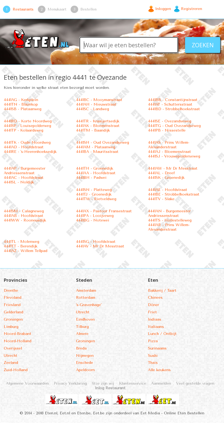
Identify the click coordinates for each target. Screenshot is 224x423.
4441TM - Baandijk (93, 130)
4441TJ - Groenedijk (93, 194)
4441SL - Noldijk (19, 182)
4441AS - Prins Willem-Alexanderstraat (168, 144)
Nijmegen (85, 355)
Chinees (155, 297)
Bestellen (88, 9)
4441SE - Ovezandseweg (169, 121)
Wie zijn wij (103, 383)
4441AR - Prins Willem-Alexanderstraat (169, 227)
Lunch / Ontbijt (162, 333)
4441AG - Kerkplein (21, 100)
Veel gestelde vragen (195, 383)
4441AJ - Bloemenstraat (169, 151)
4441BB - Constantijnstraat (172, 100)
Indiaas (154, 319)
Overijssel (13, 348)
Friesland (12, 305)
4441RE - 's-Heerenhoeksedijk (30, 151)
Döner (153, 305)
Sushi (153, 355)
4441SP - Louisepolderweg (27, 125)
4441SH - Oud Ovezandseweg (102, 142)
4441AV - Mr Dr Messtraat (100, 246)
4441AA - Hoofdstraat (96, 173)
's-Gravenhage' (88, 305)
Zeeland (11, 362)
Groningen (13, 319)
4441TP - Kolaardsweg (23, 130)
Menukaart (57, 9)
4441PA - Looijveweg (95, 215)
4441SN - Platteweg (94, 189)
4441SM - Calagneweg (24, 211)
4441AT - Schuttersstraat (170, 104)
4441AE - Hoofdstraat (167, 189)
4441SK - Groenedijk (166, 177)
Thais (153, 362)
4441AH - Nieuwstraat (96, 104)
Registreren (191, 8)
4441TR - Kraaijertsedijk (97, 121)
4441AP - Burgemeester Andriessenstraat (24, 170)
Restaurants (23, 9)
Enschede (84, 362)
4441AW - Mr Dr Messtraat (172, 168)
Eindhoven (85, 319)
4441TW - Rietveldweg (96, 199)
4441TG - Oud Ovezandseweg (174, 125)
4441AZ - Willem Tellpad (25, 251)
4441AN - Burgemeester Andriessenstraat (169, 213)
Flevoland (12, 297)
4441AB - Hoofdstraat (23, 215)
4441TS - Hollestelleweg (170, 220)
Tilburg (82, 326)
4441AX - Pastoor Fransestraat (104, 211)
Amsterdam (86, 290)
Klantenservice (132, 383)
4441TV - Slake (161, 199)
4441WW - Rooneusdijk (25, 220)
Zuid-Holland (16, 370)
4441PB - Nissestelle (167, 130)
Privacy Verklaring (70, 383)
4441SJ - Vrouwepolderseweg (174, 156)
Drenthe (11, 290)
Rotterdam (85, 297)
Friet (152, 312)
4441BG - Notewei (92, 220)
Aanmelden (161, 383)
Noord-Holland (17, 341)
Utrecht (10, 355)
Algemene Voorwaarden (27, 383)
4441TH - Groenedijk (94, 168)
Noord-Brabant (17, 333)
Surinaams (157, 348)
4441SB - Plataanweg (22, 109)
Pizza (153, 341)
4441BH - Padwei (91, 177)
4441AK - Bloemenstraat (98, 125)
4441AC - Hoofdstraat (24, 177)
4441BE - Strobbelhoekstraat (173, 194)
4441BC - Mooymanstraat (99, 100)
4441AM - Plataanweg (95, 147)
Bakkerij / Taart (162, 290)
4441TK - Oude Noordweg (27, 142)
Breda (81, 348)
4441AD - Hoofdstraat (24, 147)
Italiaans (156, 326)
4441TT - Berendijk (20, 246)
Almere (82, 333)
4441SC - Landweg (92, 109)
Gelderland (13, 312)
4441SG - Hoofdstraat (96, 241)
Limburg (11, 326)
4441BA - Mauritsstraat (97, 151)
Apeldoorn (85, 370)
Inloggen (163, 8)
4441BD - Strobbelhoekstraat (174, 109)
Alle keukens (159, 370)
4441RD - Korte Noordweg (28, 121)
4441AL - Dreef (161, 173)
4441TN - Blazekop (21, 104)
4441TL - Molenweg (21, 241)
